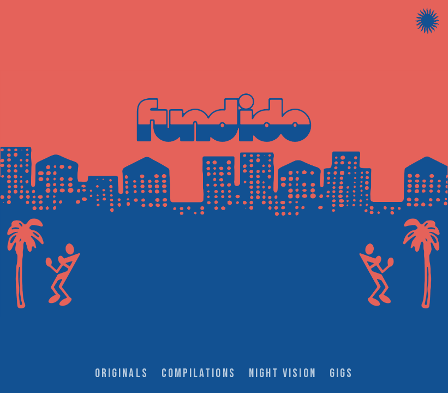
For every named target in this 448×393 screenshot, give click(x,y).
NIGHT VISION (282, 373)
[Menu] (427, 21)
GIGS (341, 373)
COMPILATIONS (199, 373)
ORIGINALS (121, 373)
